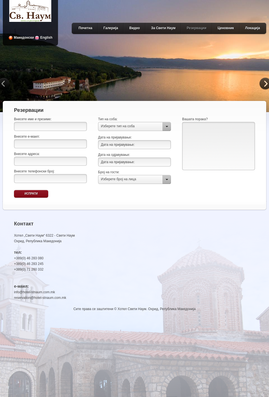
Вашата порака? (195, 119)
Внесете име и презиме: (33, 119)
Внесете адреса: (27, 154)
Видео (134, 28)
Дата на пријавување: (115, 137)
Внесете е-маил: (27, 137)
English (43, 38)
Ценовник (226, 28)
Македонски (21, 38)
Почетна (85, 28)
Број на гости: (108, 172)
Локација (252, 28)
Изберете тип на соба (117, 126)
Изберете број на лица (118, 179)
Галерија (110, 28)
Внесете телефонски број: (34, 171)
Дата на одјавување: (114, 155)
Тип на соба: (107, 119)
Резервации (196, 28)
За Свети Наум (163, 28)
